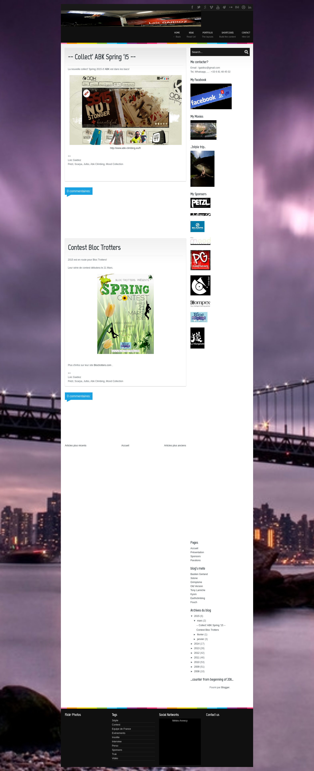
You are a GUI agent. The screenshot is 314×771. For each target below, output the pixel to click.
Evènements (118, 733)
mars (200, 620)
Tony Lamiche (197, 590)
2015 (197, 616)
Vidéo (115, 758)
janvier (201, 639)
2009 (197, 666)
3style (115, 720)
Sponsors (195, 556)
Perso (115, 745)
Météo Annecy (179, 720)
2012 (197, 653)
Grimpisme (196, 582)
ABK (107, 69)
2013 (197, 648)
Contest (116, 724)
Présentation (197, 552)
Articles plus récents (75, 445)
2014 (197, 643)
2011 (197, 657)
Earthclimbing (197, 598)
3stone (194, 578)
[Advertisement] (252, 382)
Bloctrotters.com (102, 365)
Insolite (116, 737)
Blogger (225, 687)
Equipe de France (121, 729)
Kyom (193, 594)
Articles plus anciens (175, 445)
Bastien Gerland (199, 574)
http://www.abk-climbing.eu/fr (125, 148)
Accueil (125, 445)
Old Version (196, 586)
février (200, 634)
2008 (197, 671)
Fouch (193, 602)
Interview (117, 741)
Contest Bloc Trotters (207, 630)
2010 (197, 662)
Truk (114, 754)
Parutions (195, 560)
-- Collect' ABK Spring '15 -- (210, 625)
